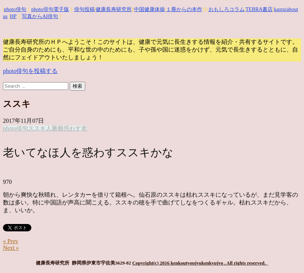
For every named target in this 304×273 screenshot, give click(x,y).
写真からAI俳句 (40, 16)
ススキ (37, 128)
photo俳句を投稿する (30, 71)
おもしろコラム (226, 9)
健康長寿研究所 (114, 9)
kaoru (280, 9)
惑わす (72, 128)
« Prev (10, 241)
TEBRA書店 (259, 9)
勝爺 (57, 128)
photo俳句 (15, 9)
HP (13, 16)
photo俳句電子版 (50, 9)
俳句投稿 (84, 9)
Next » (11, 248)
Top (286, 255)
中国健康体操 (149, 9)
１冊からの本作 (184, 9)
